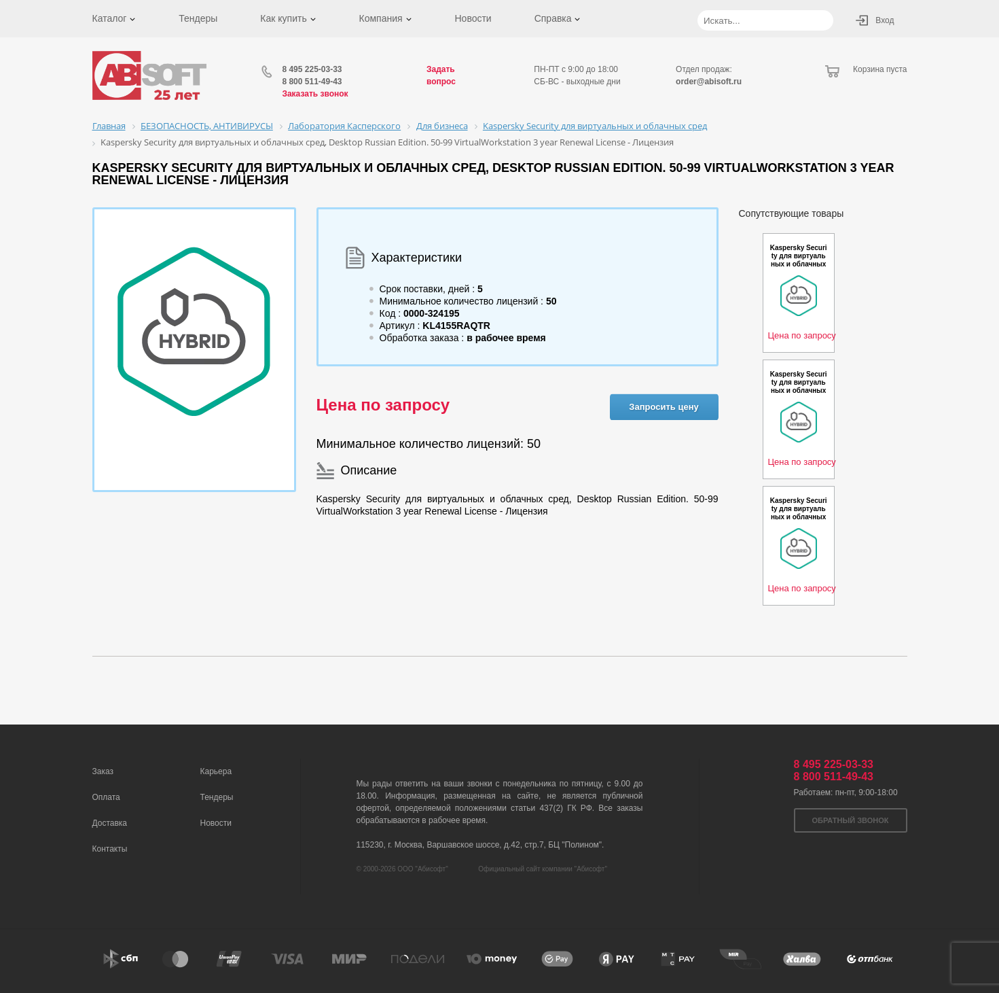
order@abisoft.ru (709, 81)
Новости (472, 18)
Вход (884, 20)
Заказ (102, 771)
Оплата (106, 797)
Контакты (110, 849)
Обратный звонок (850, 820)
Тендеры (198, 18)
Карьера (216, 771)
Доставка (110, 823)
